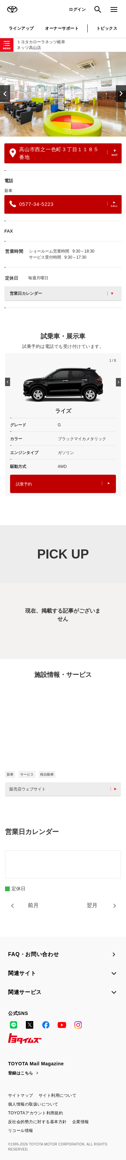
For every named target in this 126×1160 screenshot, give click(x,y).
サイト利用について (57, 1095)
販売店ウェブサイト (64, 789)
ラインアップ (21, 28)
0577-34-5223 (63, 203)
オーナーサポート (62, 28)
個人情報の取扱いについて (33, 1104)
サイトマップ (20, 1095)
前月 (33, 905)
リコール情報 (20, 1130)
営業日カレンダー (61, 293)
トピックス (106, 28)
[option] (63, 94)
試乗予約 (63, 484)
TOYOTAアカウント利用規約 (35, 1113)
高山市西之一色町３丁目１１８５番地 (63, 153)
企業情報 (80, 1121)
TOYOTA (12, 9)
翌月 (92, 905)
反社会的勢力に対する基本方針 (37, 1121)
